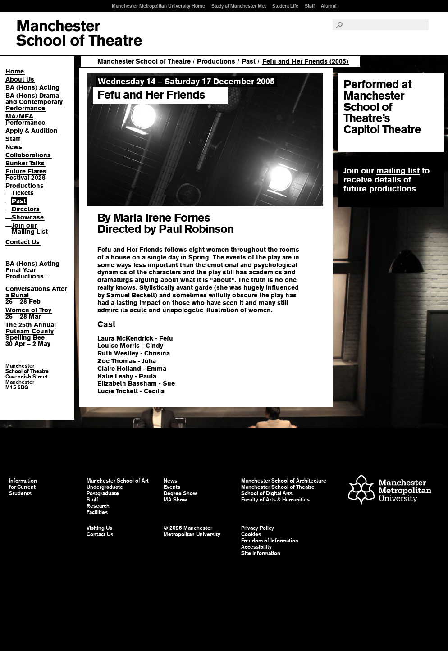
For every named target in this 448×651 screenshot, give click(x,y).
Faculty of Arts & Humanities (275, 499)
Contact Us (22, 242)
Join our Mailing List (30, 228)
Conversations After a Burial (36, 292)
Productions (24, 185)
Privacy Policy (257, 528)
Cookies (251, 534)
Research (98, 506)
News (13, 146)
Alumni (329, 6)
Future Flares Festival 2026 (25, 174)
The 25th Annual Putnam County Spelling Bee (30, 331)
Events (172, 487)
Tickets (23, 192)
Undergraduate (105, 487)
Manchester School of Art (79, 33)
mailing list (398, 170)
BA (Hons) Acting (32, 87)
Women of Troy (28, 310)
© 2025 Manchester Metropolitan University (192, 531)
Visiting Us (99, 528)
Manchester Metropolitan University (389, 491)
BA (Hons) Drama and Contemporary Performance (34, 102)
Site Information (260, 553)
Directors (26, 209)
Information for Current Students (23, 487)
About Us (19, 79)
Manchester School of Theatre (144, 61)
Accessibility (256, 547)
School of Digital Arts (267, 493)
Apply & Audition (31, 130)
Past (19, 201)
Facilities (97, 512)
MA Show (175, 499)
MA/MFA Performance (25, 119)
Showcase (28, 217)
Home (14, 71)
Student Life (285, 6)
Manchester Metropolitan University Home (158, 6)
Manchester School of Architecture (283, 481)
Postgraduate (103, 493)
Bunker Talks (25, 163)
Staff (310, 6)
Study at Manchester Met (238, 6)
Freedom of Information (269, 540)
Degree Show (180, 493)
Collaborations (28, 155)
